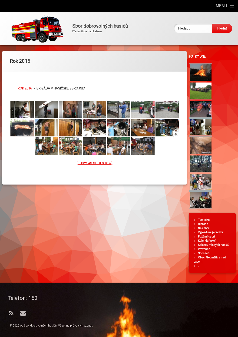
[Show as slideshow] (94, 159)
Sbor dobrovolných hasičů (40, 325)
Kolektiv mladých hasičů (215, 245)
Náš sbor (205, 228)
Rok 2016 (25, 84)
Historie (204, 224)
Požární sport (207, 236)
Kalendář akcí (208, 240)
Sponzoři (205, 253)
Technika (205, 219)
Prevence (205, 249)
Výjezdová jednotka (212, 232)
